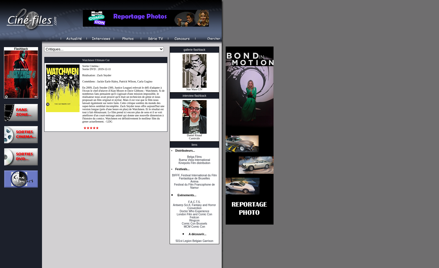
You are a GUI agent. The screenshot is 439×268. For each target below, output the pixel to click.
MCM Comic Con (194, 226)
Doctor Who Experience (194, 211)
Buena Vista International (194, 159)
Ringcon (194, 220)
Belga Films (194, 156)
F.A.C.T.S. (194, 202)
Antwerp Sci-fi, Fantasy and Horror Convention (194, 207)
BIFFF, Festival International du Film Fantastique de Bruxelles (194, 177)
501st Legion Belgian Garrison (194, 240)
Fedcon (194, 217)
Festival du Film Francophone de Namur (194, 186)
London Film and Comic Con (194, 214)
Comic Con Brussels (194, 223)
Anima (194, 181)
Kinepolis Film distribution (194, 163)
